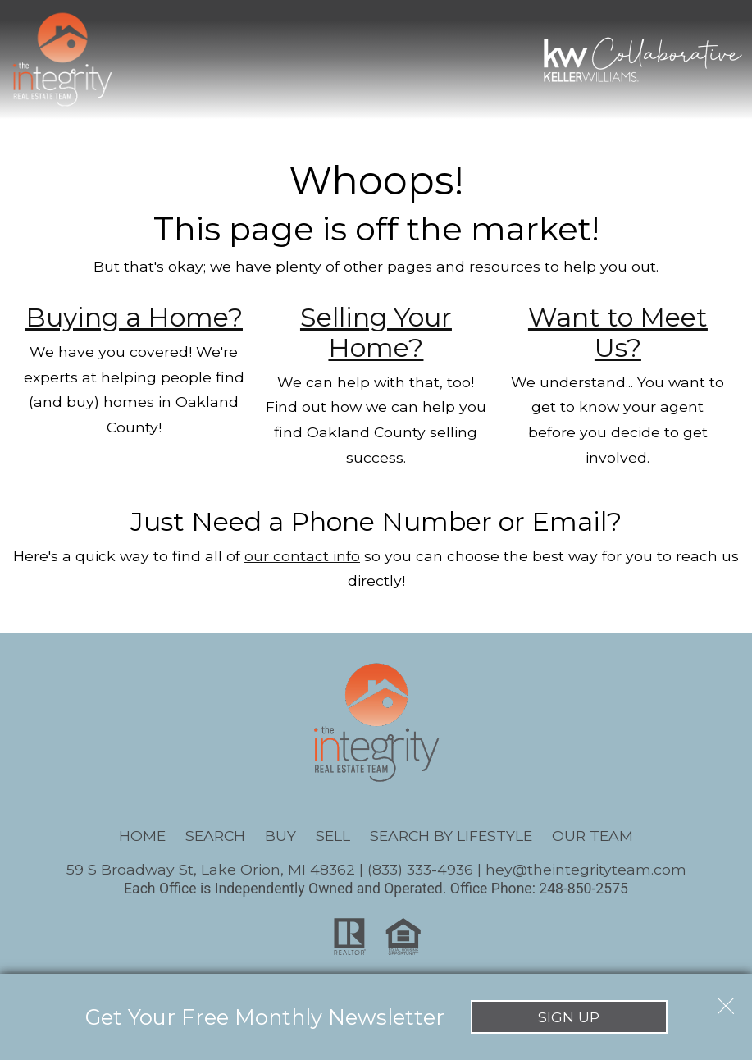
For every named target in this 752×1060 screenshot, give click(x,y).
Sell (333, 835)
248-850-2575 (583, 888)
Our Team (592, 835)
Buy (280, 835)
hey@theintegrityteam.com (585, 869)
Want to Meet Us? (618, 332)
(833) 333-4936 (420, 869)
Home (142, 835)
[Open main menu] (147, 59)
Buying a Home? (134, 317)
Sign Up (568, 1017)
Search (215, 835)
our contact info (302, 555)
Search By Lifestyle (451, 835)
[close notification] (726, 1000)
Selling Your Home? (376, 332)
